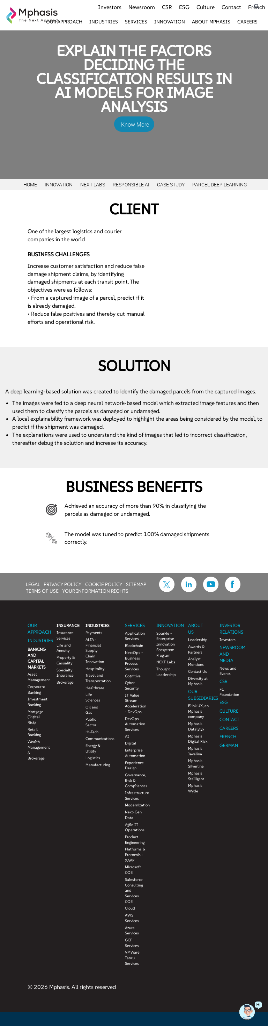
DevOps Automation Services (135, 724)
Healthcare (94, 687)
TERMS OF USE (42, 590)
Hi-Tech (91, 731)
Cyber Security (132, 685)
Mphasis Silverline (196, 763)
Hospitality (94, 668)
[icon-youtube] (210, 589)
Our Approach (64, 22)
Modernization (135, 805)
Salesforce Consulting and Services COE (134, 890)
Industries (103, 22)
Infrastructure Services (135, 795)
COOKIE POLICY (103, 584)
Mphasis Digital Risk (197, 739)
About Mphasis (211, 22)
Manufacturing (94, 764)
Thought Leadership (166, 672)
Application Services (135, 636)
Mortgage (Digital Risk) (35, 717)
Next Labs (92, 184)
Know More (135, 124)
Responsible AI (131, 184)
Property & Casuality (66, 660)
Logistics (92, 757)
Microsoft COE (133, 869)
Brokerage (65, 682)
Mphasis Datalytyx (196, 726)
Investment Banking (37, 702)
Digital (130, 743)
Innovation (169, 22)
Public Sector (90, 722)
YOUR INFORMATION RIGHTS (95, 590)
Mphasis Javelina (195, 751)
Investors (109, 6)
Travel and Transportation (94, 678)
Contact (231, 6)
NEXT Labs (165, 662)
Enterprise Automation (135, 753)
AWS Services (132, 918)
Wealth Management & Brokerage (37, 750)
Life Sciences (92, 697)
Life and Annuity (64, 648)
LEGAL (33, 584)
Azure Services (132, 930)
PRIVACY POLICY (63, 584)
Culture (205, 6)
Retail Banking (34, 732)
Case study (171, 184)
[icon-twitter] (166, 589)
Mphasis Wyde (195, 788)
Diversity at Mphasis (198, 681)
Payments (93, 632)
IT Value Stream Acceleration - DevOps (135, 703)
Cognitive (133, 676)
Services (136, 22)
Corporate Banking (36, 689)
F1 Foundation (229, 692)
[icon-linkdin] (188, 589)
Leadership (198, 639)
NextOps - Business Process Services (134, 660)
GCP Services (132, 943)
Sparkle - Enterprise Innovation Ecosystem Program (165, 644)
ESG (184, 6)
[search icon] (256, 6)
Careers (247, 22)
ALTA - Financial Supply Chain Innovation (94, 650)
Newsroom (141, 6)
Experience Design (134, 765)
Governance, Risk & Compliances (135, 780)
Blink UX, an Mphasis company (198, 711)
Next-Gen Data (133, 815)
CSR (167, 6)
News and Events (228, 671)
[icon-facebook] (232, 589)
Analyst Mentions (196, 661)
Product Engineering (134, 839)
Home (30, 184)
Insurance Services (65, 635)
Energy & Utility (92, 748)
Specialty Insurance (65, 673)
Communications (94, 738)
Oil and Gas (91, 710)
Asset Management (37, 677)
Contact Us (197, 671)
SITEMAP (136, 584)
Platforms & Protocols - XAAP (135, 854)
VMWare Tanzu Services (132, 958)
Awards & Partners (196, 649)
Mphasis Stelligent (196, 776)
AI (127, 736)
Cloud (130, 908)
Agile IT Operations (134, 827)
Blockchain (134, 645)
